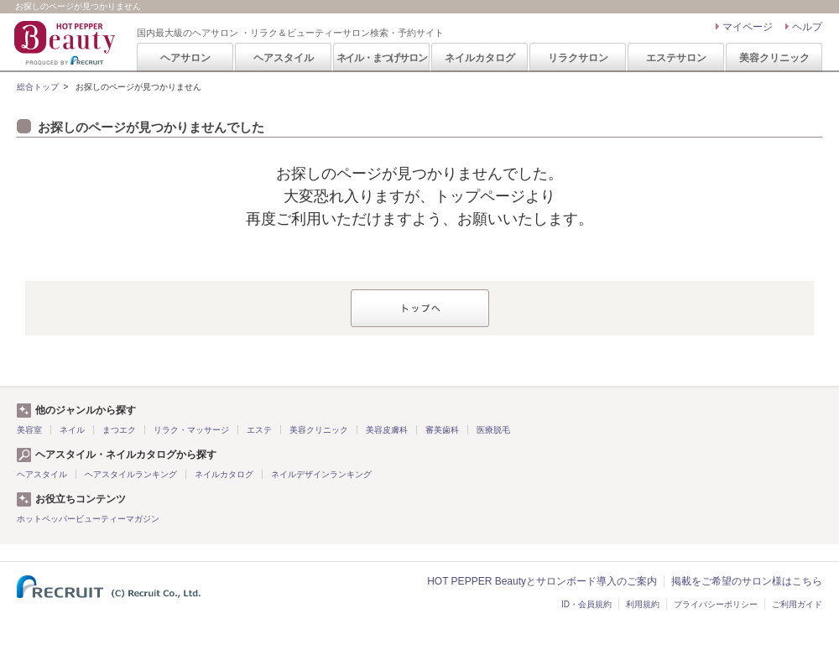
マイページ (747, 27)
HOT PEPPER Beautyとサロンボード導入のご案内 (542, 581)
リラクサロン (578, 58)
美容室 (29, 429)
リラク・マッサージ (191, 429)
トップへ (420, 308)
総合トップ (38, 86)
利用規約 (642, 604)
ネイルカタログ (480, 58)
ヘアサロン (185, 58)
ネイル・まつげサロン (381, 58)
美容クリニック (774, 58)
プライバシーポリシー (716, 604)
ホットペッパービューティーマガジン (88, 518)
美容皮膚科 (387, 429)
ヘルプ (807, 27)
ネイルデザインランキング (321, 474)
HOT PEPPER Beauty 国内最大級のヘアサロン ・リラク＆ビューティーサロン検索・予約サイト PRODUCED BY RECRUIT (66, 43)
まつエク (119, 429)
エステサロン (676, 58)
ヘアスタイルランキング (131, 474)
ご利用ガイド (797, 604)
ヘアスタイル (283, 58)
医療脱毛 (493, 429)
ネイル (72, 429)
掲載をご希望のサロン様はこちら (746, 581)
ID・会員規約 (586, 604)
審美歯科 (442, 429)
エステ (259, 429)
